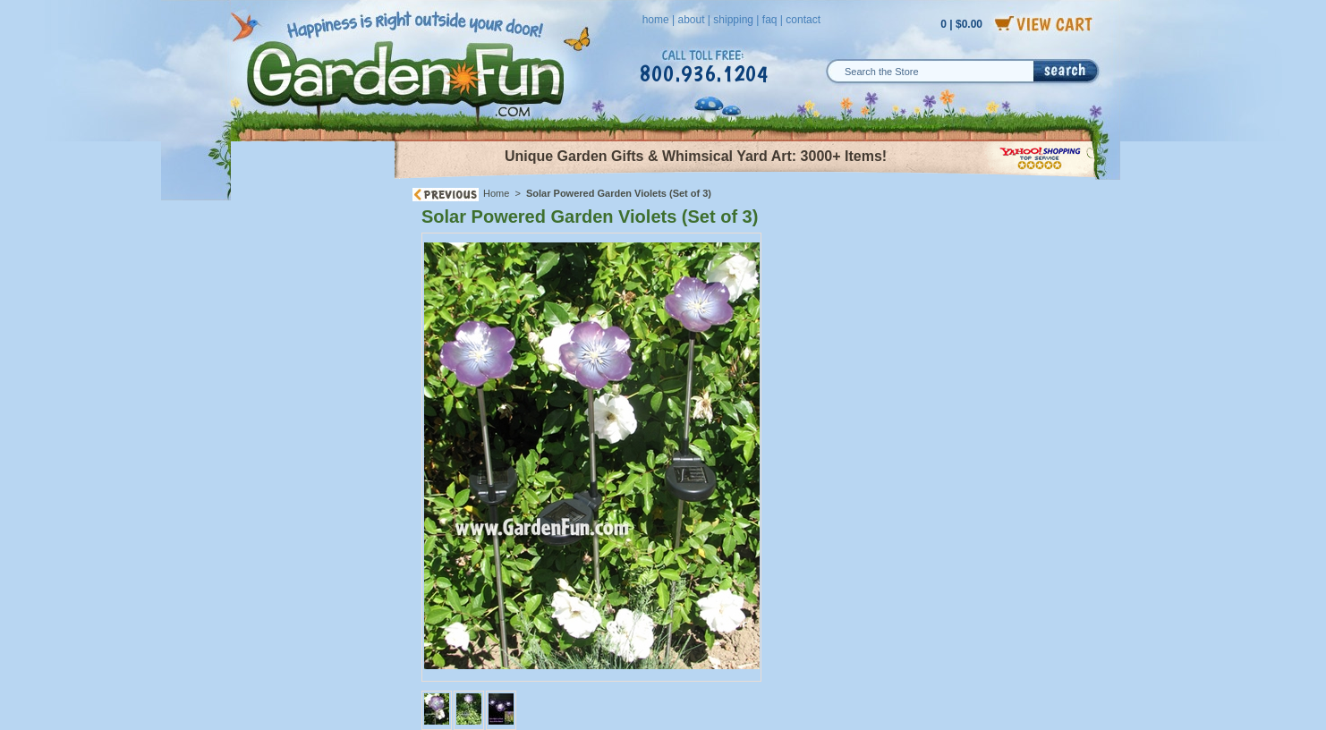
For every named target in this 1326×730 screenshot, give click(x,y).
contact (803, 19)
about (690, 19)
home (655, 19)
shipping (733, 19)
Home (496, 193)
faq (770, 19)
